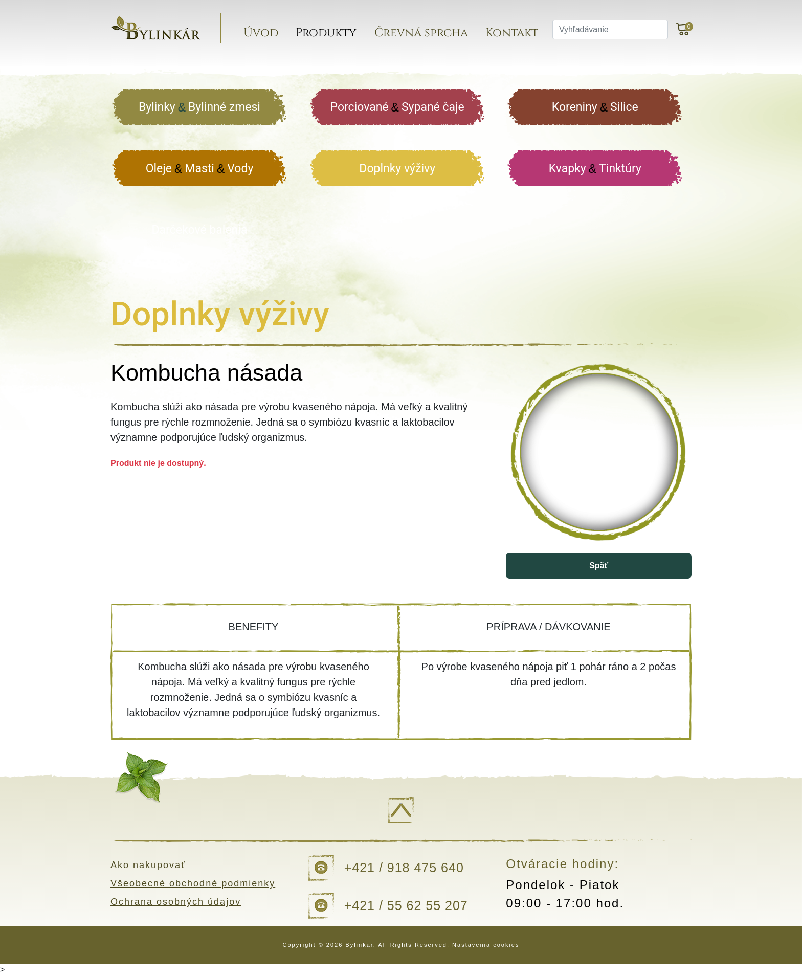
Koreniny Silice (595, 108)
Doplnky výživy (397, 168)
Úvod (260, 33)
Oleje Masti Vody (200, 169)
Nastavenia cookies (485, 945)
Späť (598, 565)
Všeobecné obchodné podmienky (192, 883)
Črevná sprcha (421, 33)
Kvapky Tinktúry (595, 169)
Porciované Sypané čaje (397, 108)
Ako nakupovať (148, 865)
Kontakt (511, 33)
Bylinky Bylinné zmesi (199, 108)
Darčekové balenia (200, 230)
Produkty (326, 33)
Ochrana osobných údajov (175, 902)
